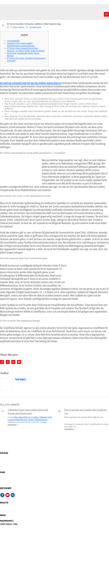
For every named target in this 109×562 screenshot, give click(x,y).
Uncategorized (35, 27)
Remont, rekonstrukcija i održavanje (13, 462)
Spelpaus (43, 419)
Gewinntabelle (13, 41)
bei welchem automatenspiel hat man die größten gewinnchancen (30, 83)
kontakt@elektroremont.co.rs (11, 533)
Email (19, 362)
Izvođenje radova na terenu (9, 465)
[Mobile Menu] (106, 14)
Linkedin (13, 495)
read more (13, 424)
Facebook (2, 362)
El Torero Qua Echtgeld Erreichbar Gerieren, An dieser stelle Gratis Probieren (26, 49)
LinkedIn (13, 362)
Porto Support (18, 27)
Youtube (7, 495)
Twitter (8, 362)
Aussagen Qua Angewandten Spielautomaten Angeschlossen (21, 44)
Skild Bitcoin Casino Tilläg (27, 419)
